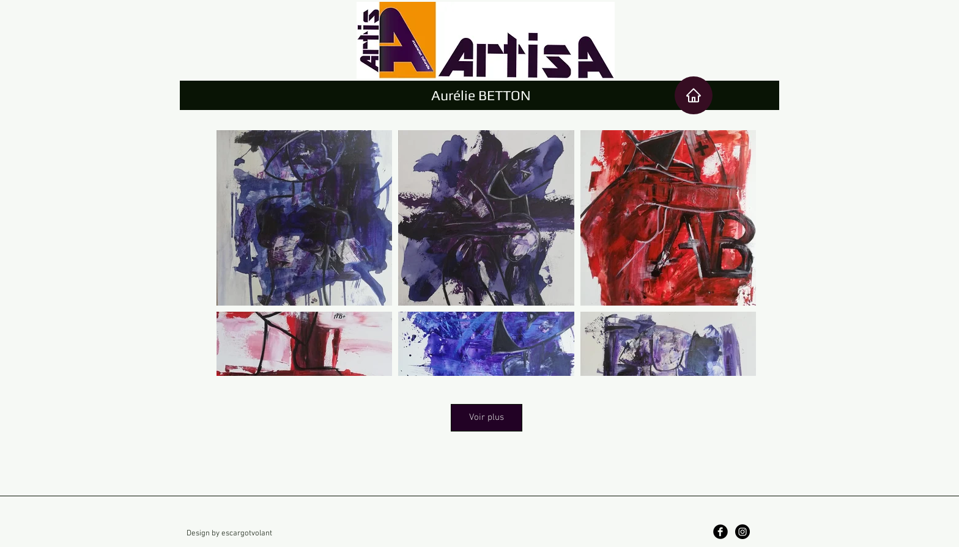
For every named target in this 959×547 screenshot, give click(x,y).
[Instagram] (742, 531)
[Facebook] (720, 531)
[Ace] (694, 95)
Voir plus (486, 417)
